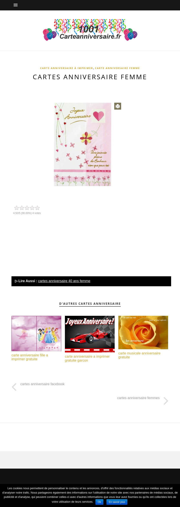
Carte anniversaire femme (117, 68)
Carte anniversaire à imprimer (66, 68)
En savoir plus (117, 502)
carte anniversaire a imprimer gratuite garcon (87, 358)
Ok (99, 502)
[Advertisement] (90, 89)
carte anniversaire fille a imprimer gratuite (29, 357)
